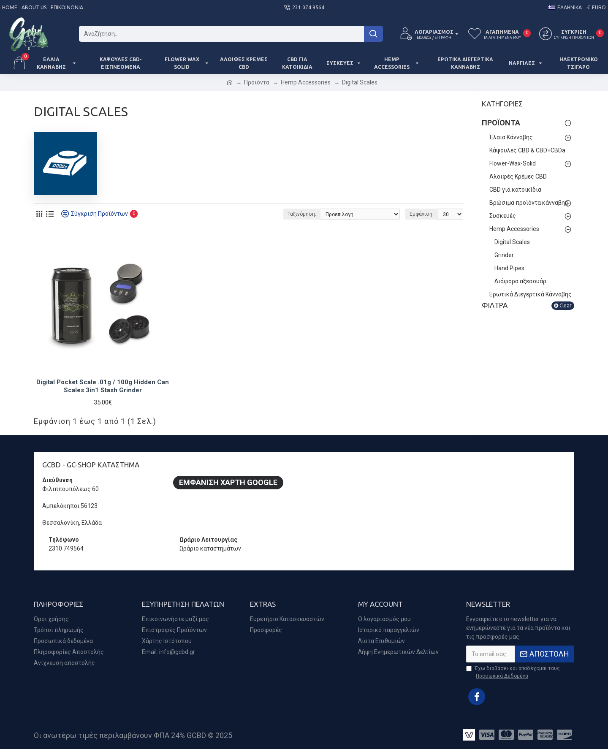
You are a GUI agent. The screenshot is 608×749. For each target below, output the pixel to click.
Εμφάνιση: (422, 214)
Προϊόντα (256, 82)
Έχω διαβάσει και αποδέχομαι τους (513, 672)
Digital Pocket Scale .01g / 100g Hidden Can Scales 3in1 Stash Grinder (102, 386)
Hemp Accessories (306, 82)
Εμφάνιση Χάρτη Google (228, 482)
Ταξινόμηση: (302, 214)
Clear (565, 305)
